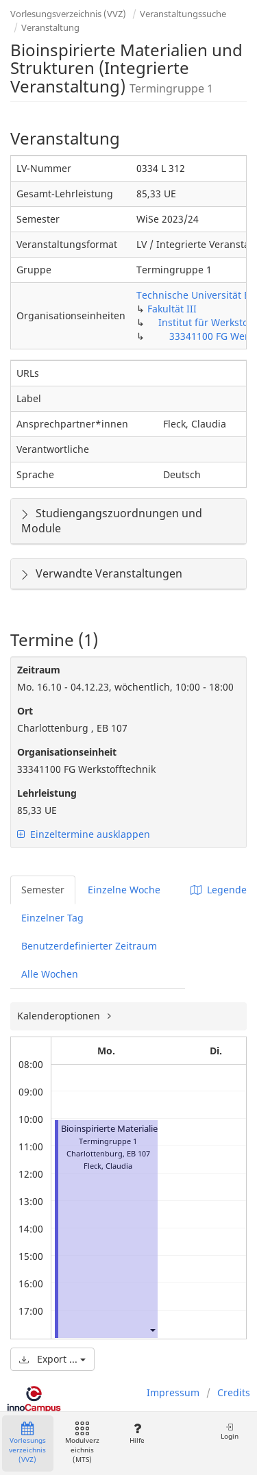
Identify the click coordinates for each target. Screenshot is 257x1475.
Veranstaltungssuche (183, 14)
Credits (233, 1392)
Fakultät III (172, 308)
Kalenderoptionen (60, 1015)
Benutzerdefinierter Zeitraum (89, 945)
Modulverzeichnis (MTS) (82, 1443)
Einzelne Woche (124, 889)
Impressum (173, 1392)
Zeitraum (38, 669)
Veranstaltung (50, 27)
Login (229, 1431)
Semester (42, 889)
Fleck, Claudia (108, 1166)
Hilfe (136, 1433)
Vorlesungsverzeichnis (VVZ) (68, 14)
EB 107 (138, 1153)
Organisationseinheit (67, 751)
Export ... (52, 1358)
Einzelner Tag (52, 917)
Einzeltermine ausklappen (83, 834)
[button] (152, 1330)
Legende (219, 889)
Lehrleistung (47, 793)
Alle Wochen (49, 973)
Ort (25, 710)
